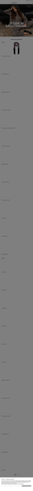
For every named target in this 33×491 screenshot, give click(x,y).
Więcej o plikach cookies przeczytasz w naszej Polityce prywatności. (12, 483)
